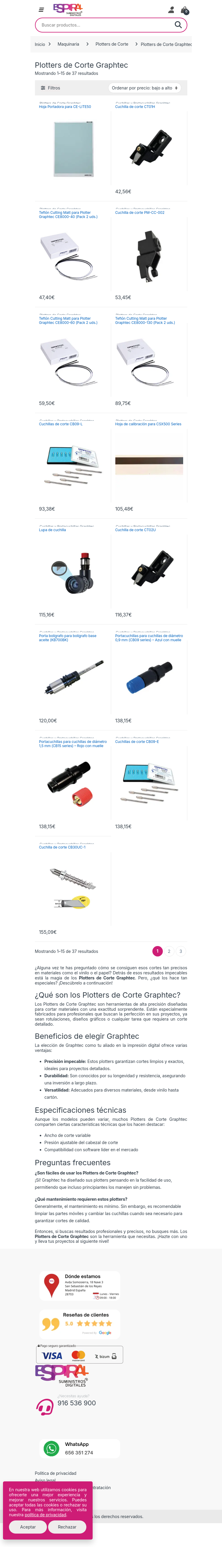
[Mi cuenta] (171, 10)
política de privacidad (45, 1514)
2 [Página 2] (169, 951)
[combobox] (103, 25)
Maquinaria (68, 44)
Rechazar (67, 1526)
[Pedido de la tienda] (144, 88)
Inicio (40, 44)
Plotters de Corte (112, 44)
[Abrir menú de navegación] (41, 10)
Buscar (178, 25)
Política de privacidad (55, 1473)
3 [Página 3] (181, 951)
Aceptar (28, 1526)
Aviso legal (45, 1480)
